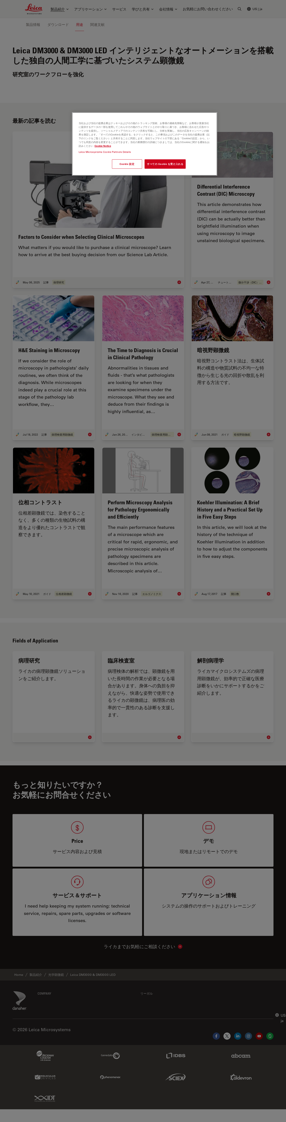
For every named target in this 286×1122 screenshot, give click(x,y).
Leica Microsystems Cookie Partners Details (105, 152)
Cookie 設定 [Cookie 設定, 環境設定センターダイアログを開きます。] (127, 164)
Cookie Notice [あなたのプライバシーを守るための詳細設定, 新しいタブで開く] (103, 146)
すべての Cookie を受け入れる (165, 164)
